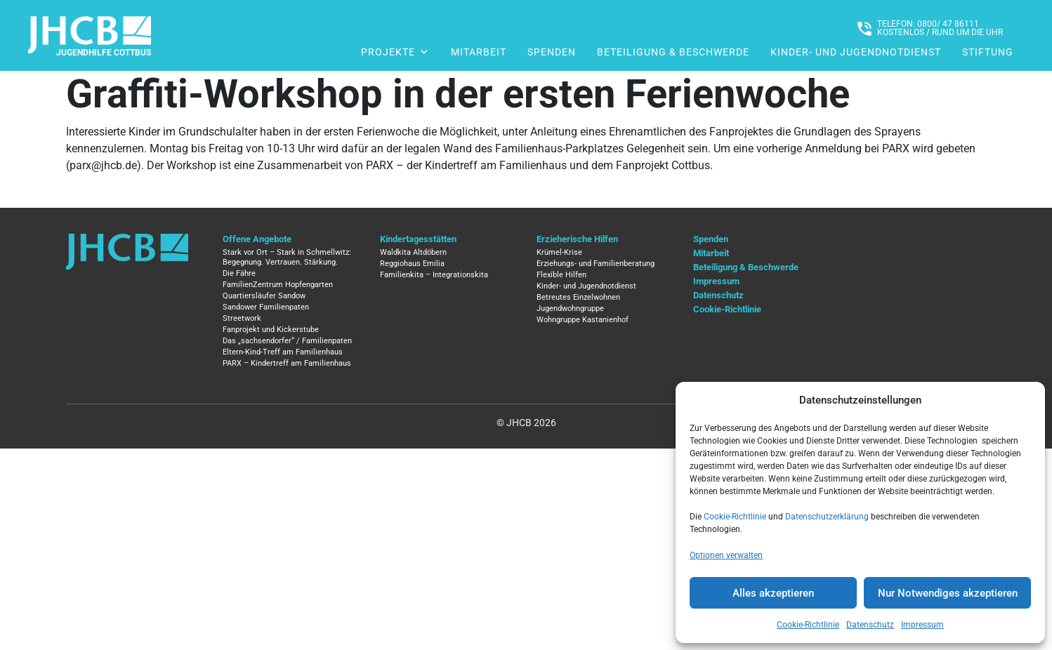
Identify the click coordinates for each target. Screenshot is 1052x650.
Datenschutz (870, 625)
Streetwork (242, 318)
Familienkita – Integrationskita (434, 274)
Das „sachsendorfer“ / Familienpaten (287, 340)
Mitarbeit (478, 52)
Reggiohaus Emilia (412, 263)
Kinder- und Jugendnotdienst (855, 52)
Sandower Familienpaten (266, 307)
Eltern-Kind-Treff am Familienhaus (283, 352)
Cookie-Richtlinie (735, 517)
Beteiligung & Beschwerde (673, 52)
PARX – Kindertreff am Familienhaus (287, 363)
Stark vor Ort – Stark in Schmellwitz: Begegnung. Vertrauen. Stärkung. (287, 257)
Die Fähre (239, 273)
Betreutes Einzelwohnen (578, 297)
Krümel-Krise (559, 252)
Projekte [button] (395, 52)
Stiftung (987, 52)
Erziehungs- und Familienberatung (596, 263)
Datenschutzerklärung (827, 517)
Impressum (922, 625)
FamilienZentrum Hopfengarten (278, 284)
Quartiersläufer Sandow (264, 295)
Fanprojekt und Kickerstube (271, 329)
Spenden (551, 52)
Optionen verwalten (726, 555)
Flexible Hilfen (561, 274)
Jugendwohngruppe (570, 308)
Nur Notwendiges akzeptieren (948, 593)
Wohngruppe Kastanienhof (583, 319)
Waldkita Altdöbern (413, 252)
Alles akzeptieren (773, 593)
